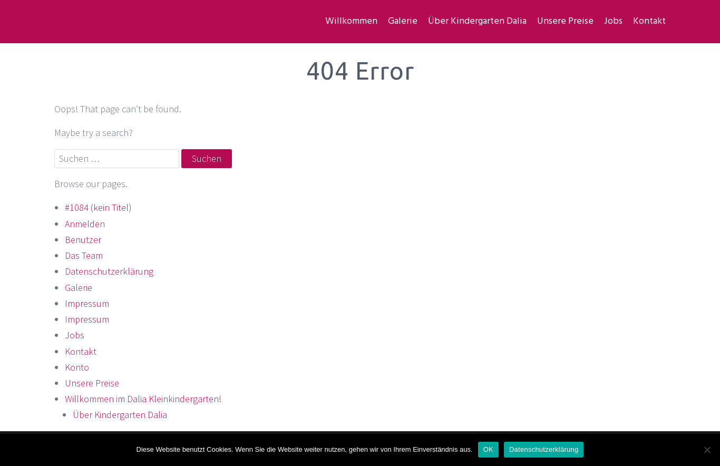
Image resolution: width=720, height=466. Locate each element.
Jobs (613, 21)
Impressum (87, 303)
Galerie (402, 21)
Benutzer (83, 240)
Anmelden (85, 224)
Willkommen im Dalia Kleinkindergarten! (143, 399)
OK (488, 449)
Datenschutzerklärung (109, 271)
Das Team (84, 255)
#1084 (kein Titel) (98, 207)
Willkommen (351, 21)
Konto (77, 367)
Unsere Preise (565, 21)
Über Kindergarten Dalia (477, 21)
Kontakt (649, 21)
